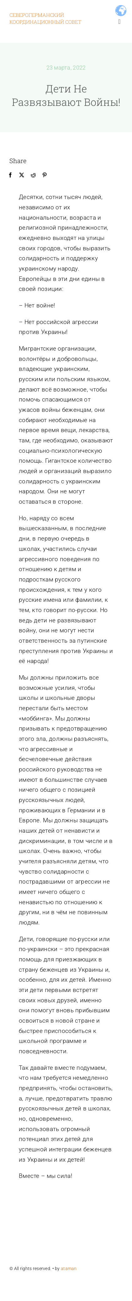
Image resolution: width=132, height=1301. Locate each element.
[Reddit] (33, 175)
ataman (69, 1268)
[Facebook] (10, 175)
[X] (21, 175)
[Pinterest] (44, 175)
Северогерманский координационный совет (45, 18)
